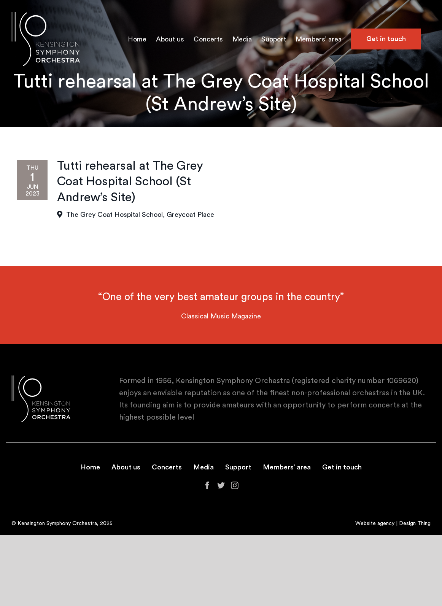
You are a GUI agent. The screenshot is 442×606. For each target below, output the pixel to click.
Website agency (374, 523)
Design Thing (415, 523)
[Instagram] (234, 485)
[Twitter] (221, 485)
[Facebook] (207, 485)
